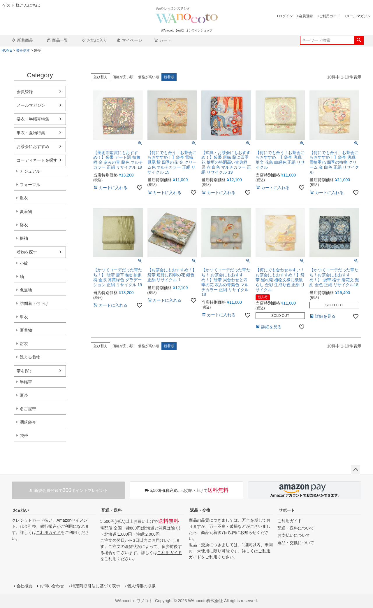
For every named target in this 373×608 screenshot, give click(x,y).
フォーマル (30, 184)
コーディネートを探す (37, 160)
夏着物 (26, 211)
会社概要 (24, 585)
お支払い (21, 510)
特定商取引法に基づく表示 (95, 585)
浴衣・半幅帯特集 (33, 119)
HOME (6, 50)
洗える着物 (30, 357)
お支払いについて (293, 535)
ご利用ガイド (329, 16)
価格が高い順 (148, 77)
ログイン (286, 16)
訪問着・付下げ (34, 303)
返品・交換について (295, 542)
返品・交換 (200, 510)
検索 (358, 40)
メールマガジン (358, 16)
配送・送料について (295, 528)
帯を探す (23, 50)
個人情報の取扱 (141, 585)
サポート (287, 510)
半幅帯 (26, 382)
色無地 (26, 290)
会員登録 (306, 16)
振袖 (24, 238)
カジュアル (30, 171)
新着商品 (22, 40)
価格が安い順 (122, 77)
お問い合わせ (52, 585)
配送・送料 (111, 510)
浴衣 (24, 225)
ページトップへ (355, 469)
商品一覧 (57, 40)
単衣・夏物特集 (31, 132)
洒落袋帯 (28, 422)
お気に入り (94, 40)
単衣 (24, 198)
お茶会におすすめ (33, 146)
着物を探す (27, 252)
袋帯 (24, 435)
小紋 (24, 263)
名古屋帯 (28, 408)
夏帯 (24, 395)
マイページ (129, 40)
